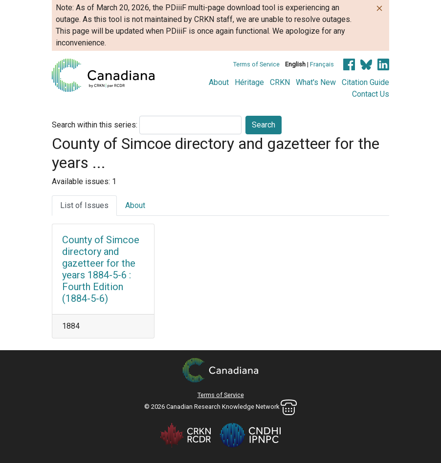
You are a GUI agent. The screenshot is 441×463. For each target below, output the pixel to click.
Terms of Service (256, 64)
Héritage (249, 82)
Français (322, 64)
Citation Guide (365, 82)
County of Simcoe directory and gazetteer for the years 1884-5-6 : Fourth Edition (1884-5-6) (100, 269)
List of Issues (84, 205)
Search (263, 124)
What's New (316, 82)
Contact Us (370, 94)
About (219, 82)
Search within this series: (94, 124)
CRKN (280, 82)
